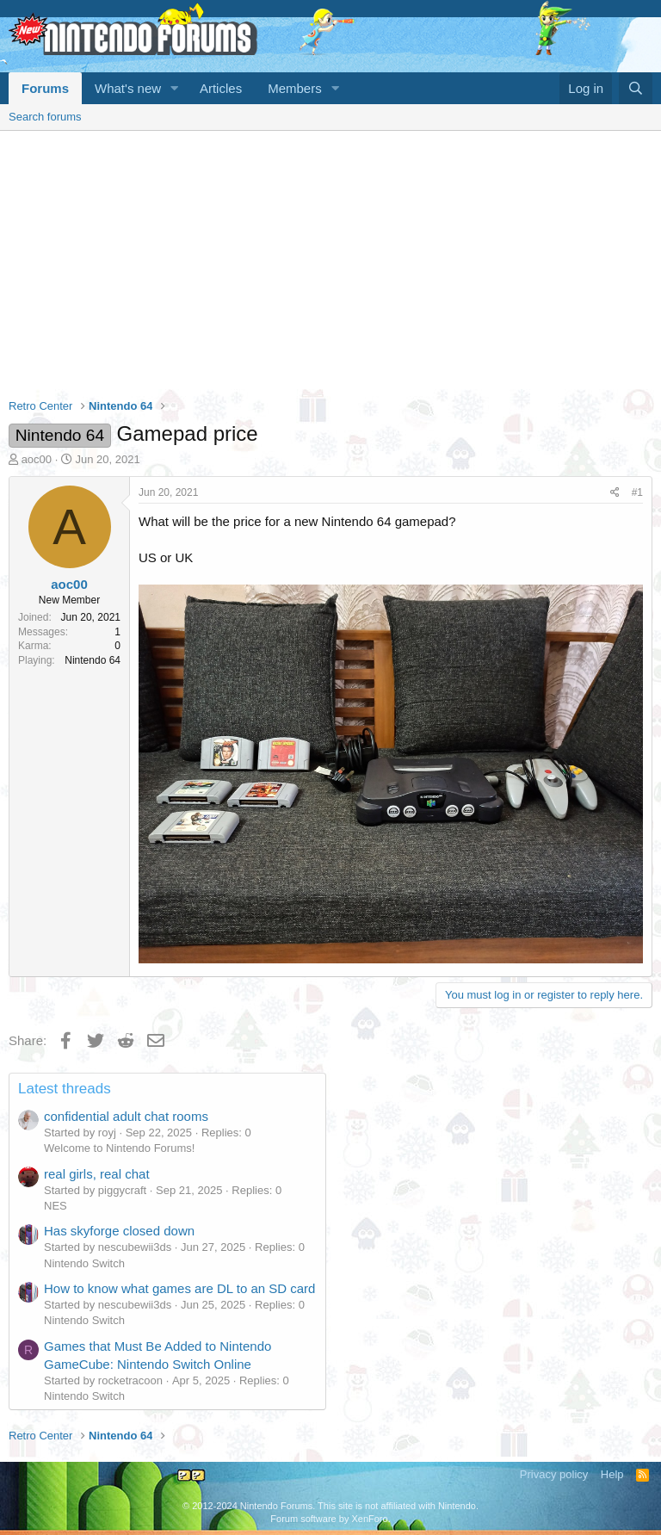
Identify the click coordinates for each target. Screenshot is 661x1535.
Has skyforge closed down (119, 1230)
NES (55, 1205)
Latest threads (64, 1088)
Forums (45, 88)
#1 (637, 492)
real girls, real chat (97, 1174)
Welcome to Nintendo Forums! (119, 1148)
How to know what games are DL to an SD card (179, 1288)
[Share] (615, 493)
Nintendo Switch (84, 1263)
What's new (128, 88)
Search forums (45, 116)
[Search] (635, 88)
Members (295, 88)
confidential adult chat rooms (126, 1116)
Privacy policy (554, 1474)
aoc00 (37, 459)
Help (612, 1474)
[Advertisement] (330, 260)
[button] (175, 88)
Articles (221, 88)
